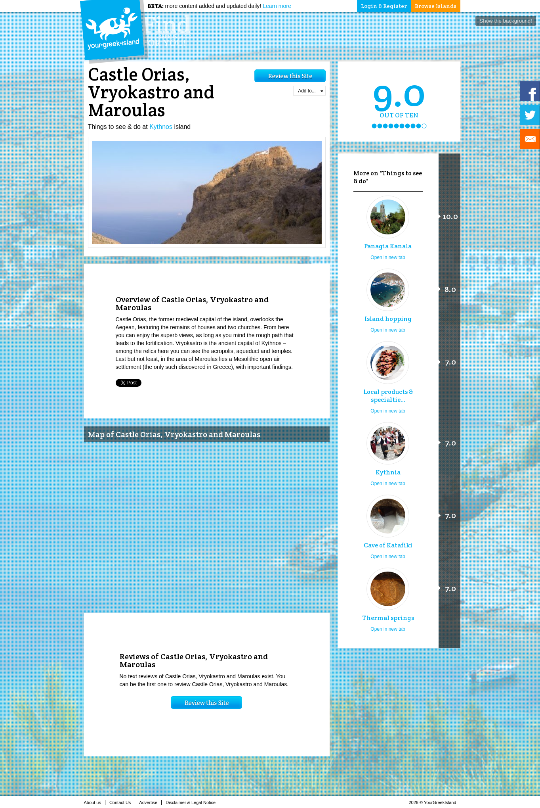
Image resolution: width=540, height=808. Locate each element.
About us (94, 802)
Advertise (150, 802)
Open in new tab (387, 257)
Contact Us (122, 802)
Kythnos (160, 126)
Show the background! (505, 21)
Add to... (310, 91)
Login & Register (384, 6)
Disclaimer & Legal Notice (193, 802)
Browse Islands (435, 6)
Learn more (277, 6)
